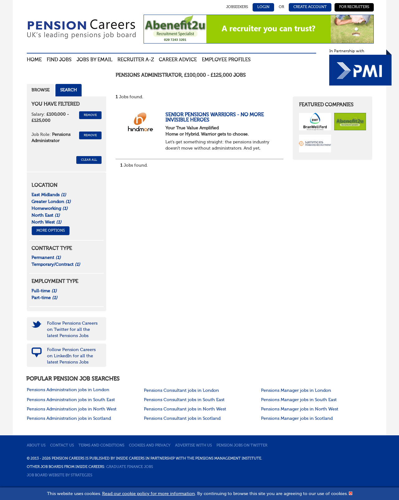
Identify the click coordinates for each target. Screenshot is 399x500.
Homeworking (49, 208)
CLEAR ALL (89, 159)
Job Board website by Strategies (59, 475)
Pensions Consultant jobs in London (181, 390)
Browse (40, 90)
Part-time (44, 298)
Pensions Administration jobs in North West (71, 409)
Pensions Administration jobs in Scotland (69, 418)
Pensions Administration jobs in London (68, 390)
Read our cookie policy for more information (148, 494)
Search (68, 90)
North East (45, 215)
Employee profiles (226, 60)
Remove (90, 115)
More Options (50, 231)
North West (46, 222)
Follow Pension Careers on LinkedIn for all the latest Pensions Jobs (71, 356)
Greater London (51, 202)
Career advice (178, 60)
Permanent (46, 258)
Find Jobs (59, 60)
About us (36, 445)
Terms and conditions (101, 445)
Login (263, 7)
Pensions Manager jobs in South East (299, 400)
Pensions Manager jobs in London (296, 390)
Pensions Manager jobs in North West (299, 409)
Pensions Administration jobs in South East (71, 400)
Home (34, 60)
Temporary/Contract (55, 264)
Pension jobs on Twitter (241, 445)
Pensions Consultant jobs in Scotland (182, 418)
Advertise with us (193, 445)
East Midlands (48, 195)
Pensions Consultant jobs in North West (185, 409)
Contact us (62, 445)
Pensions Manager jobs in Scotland (297, 418)
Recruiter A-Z (135, 60)
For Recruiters (354, 7)
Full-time (44, 291)
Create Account (310, 7)
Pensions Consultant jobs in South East (184, 400)
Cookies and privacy (149, 445)
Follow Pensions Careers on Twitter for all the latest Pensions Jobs (72, 329)
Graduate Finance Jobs (129, 467)
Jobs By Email (94, 60)
